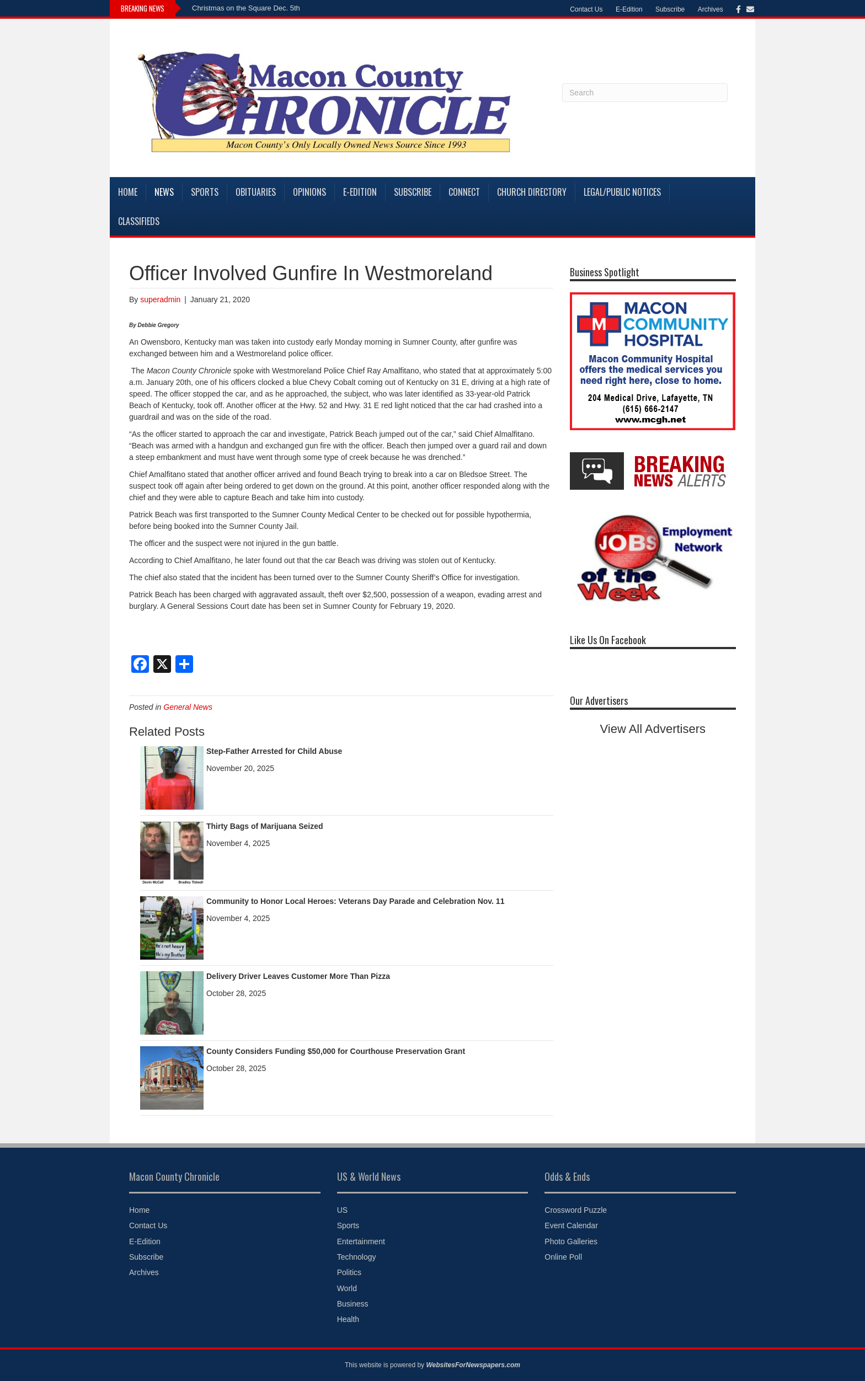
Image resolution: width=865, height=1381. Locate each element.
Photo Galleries (570, 1241)
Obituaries (256, 192)
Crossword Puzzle (575, 1210)
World (347, 1288)
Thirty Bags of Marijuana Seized (264, 826)
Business (353, 1303)
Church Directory (532, 192)
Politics (349, 1272)
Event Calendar (571, 1225)
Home (127, 192)
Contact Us (586, 9)
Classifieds (138, 221)
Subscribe (670, 9)
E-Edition (629, 9)
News (164, 192)
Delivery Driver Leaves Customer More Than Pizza (298, 976)
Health (348, 1319)
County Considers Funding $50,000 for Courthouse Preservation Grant (335, 1051)
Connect (464, 192)
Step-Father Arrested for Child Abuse (274, 751)
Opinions (309, 192)
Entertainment (361, 1241)
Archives (710, 9)
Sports (204, 192)
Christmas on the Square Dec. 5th (246, 8)
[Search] (645, 92)
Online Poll (563, 1256)
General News (187, 707)
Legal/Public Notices (622, 192)
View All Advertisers (653, 729)
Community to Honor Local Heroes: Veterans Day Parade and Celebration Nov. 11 (355, 901)
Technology (356, 1256)
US (342, 1210)
